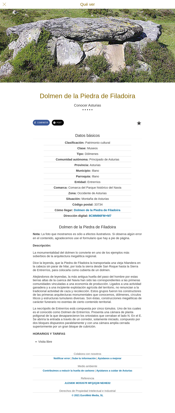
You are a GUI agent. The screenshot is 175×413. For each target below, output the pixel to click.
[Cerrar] (4, 4)
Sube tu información (84, 358)
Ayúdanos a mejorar (109, 358)
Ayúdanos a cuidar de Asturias (114, 370)
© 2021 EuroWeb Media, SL (87, 395)
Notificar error (62, 358)
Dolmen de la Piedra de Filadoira (97, 210)
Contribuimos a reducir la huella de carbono (68, 370)
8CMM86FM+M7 (100, 215)
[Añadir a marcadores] (139, 123)
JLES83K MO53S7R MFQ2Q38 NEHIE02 (87, 383)
